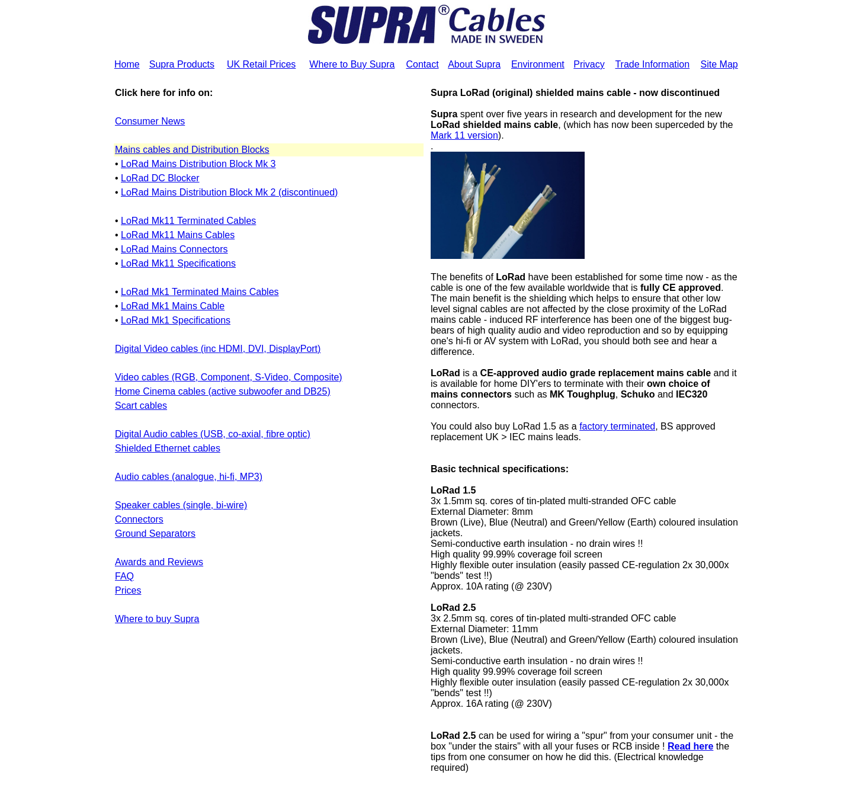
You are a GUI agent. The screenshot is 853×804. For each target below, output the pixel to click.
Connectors (139, 519)
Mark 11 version (464, 135)
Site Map (719, 64)
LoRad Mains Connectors (174, 249)
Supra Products (181, 64)
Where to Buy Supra (352, 64)
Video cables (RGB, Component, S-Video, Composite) (228, 377)
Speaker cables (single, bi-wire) (181, 505)
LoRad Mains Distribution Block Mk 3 (198, 164)
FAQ (124, 576)
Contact (422, 64)
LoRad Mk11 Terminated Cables (188, 221)
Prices (128, 590)
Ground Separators (155, 533)
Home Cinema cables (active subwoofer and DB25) (223, 391)
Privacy (588, 64)
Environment (538, 64)
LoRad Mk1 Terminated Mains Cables (200, 292)
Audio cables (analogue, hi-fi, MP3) (188, 477)
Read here (690, 746)
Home (127, 64)
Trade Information (652, 64)
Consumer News (150, 121)
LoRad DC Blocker (160, 178)
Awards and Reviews (159, 562)
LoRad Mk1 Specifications (175, 320)
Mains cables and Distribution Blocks (192, 150)
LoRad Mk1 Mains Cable (173, 306)
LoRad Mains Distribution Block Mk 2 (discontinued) (229, 192)
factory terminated (617, 426)
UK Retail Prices (261, 64)
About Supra (474, 64)
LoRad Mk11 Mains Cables (178, 235)
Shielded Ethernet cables (167, 448)
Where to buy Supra (157, 619)
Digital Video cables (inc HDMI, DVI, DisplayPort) (217, 349)
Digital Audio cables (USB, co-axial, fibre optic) (212, 434)
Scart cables (141, 406)
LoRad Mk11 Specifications (178, 263)
